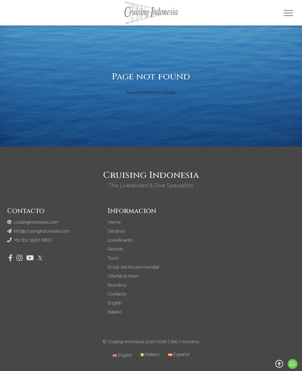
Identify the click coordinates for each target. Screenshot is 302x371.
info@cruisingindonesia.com (38, 231)
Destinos (116, 231)
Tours (113, 257)
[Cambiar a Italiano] (150, 354)
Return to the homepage (151, 92)
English (115, 302)
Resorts (115, 249)
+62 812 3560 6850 (29, 240)
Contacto (117, 293)
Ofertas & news (123, 275)
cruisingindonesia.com (32, 222)
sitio (174, 341)
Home (114, 222)
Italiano (115, 311)
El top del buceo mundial (133, 266)
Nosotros (117, 284)
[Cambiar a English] (122, 355)
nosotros (190, 341)
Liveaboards (120, 240)
